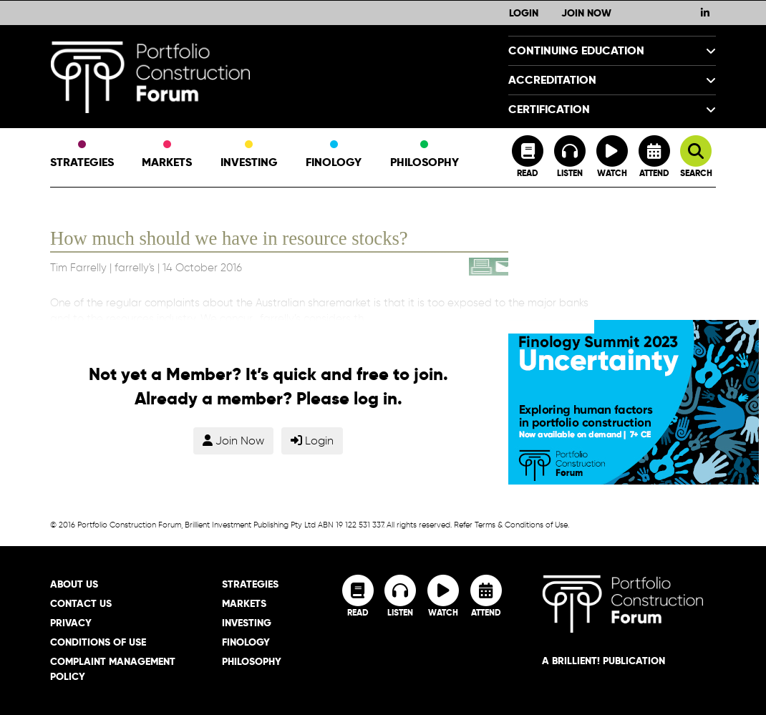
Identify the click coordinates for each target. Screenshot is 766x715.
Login (523, 12)
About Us (74, 584)
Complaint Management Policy (112, 669)
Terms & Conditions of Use (521, 525)
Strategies (82, 155)
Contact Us (81, 603)
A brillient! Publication (603, 660)
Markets (167, 155)
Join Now (586, 12)
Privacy (71, 622)
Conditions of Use (98, 642)
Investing (249, 155)
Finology (334, 155)
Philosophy (424, 155)
